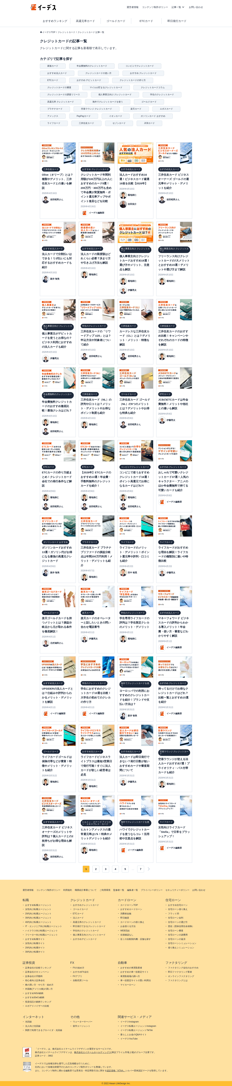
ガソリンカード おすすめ (153, 116)
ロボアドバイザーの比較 (37, 1006)
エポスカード (166, 109)
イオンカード (115, 116)
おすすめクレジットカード (86, 905)
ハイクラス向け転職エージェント (41, 930)
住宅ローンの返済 (176, 939)
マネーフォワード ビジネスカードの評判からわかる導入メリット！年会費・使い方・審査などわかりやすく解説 (173, 627)
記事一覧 (176, 7)
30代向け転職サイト (35, 952)
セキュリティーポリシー (177, 890)
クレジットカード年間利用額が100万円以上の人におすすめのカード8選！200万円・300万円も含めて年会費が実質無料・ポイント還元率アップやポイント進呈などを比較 (96, 188)
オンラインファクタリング (181, 976)
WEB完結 (125, 930)
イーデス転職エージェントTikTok (136, 1030)
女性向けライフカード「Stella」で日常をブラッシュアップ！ (174, 832)
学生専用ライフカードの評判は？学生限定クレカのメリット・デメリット (134, 623)
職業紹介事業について (86, 890)
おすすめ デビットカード (89, 80)
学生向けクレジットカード (86, 930)
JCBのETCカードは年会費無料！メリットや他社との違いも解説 (173, 404)
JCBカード (149, 123)
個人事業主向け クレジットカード (115, 94)
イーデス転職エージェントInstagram (138, 1026)
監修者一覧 (118, 890)
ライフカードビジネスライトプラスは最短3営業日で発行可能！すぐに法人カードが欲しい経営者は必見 (96, 765)
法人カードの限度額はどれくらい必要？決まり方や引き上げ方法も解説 (96, 258)
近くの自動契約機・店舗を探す (135, 939)
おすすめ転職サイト (35, 939)
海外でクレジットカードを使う (107, 102)
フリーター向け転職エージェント (41, 935)
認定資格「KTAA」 (116, 1070)
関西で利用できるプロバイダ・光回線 (43, 1030)
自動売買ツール (80, 980)
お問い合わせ (196, 7)
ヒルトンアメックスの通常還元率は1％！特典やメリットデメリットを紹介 (96, 834)
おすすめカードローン (131, 909)
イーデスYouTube (129, 1038)
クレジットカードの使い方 (98, 73)
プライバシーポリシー (152, 890)
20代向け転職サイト (35, 947)
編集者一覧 (132, 890)
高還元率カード (85, 20)
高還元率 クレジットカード (60, 102)
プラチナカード (55, 109)
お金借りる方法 (128, 926)
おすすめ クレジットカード (143, 73)
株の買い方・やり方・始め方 (39, 985)
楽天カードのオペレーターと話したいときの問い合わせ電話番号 (96, 623)
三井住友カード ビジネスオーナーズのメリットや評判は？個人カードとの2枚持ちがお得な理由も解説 (57, 836)
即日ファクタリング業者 (180, 972)
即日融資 (124, 917)
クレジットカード (66, 32)
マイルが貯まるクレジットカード (106, 87)
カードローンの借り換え (132, 922)
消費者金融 (125, 913)
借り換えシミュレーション (181, 947)
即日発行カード (177, 20)
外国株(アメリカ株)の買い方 (39, 989)
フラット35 (173, 913)
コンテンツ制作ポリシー (155, 7)
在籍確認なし (126, 935)
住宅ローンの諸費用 (178, 935)
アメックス (52, 116)
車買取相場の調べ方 (130, 976)
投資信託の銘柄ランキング (38, 1002)
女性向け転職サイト (35, 943)
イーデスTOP (48, 32)
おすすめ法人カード (57, 73)
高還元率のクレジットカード (87, 922)
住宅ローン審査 (175, 930)
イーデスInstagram (129, 1021)
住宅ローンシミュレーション (182, 943)
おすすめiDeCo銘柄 (34, 997)
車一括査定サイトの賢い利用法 (135, 980)
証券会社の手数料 (34, 976)
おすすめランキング (55, 20)
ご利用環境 (105, 890)
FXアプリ (77, 976)
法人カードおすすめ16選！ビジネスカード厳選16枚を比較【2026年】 (134, 179)
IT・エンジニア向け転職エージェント (43, 926)
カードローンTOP (129, 905)
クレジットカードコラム (153, 87)
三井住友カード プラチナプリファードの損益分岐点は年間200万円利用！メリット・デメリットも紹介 (96, 556)
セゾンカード (119, 123)
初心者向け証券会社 (35, 980)
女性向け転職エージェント (38, 909)
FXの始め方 (78, 967)
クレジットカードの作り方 (133, 80)
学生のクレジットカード (162, 94)
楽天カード (135, 109)
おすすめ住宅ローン (178, 905)
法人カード (78, 917)
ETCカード (146, 20)
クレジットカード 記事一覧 (91, 32)
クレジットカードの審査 (59, 87)
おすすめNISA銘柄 (34, 993)
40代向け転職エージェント (38, 922)
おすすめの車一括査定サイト (134, 972)
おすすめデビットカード (85, 939)
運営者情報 (132, 7)
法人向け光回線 (32, 1026)
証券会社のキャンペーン (37, 972)
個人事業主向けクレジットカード (89, 935)
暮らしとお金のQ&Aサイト (133, 1034)
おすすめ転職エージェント (38, 905)
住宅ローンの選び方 (178, 922)
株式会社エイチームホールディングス (92, 1052)
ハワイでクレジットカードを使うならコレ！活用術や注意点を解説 (134, 834)
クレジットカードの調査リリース (63, 94)
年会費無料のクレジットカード (92, 66)
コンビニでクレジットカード (140, 66)
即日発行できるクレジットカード (89, 926)
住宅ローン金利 (175, 917)
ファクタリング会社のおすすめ (183, 967)
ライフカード (53, 123)
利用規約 (67, 890)
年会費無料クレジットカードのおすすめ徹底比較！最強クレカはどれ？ (57, 406)
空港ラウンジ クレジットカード (96, 109)
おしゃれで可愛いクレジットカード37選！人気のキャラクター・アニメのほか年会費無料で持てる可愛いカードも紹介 (173, 481)
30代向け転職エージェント (38, 917)
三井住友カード (86, 123)
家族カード (52, 66)
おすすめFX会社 (81, 972)
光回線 (28, 1021)
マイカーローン (128, 985)
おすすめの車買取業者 (131, 967)
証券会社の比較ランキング (38, 967)
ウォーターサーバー (82, 1021)
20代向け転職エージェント (38, 913)
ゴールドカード (115, 20)
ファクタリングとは (178, 980)
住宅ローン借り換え (178, 909)
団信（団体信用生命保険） (181, 926)
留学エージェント (81, 1026)
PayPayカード (84, 116)
